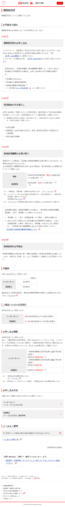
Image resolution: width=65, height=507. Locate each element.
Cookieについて (7, 498)
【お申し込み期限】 (12, 56)
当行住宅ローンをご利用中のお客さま (12, 478)
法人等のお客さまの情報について (14, 493)
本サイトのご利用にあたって (11, 496)
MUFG (23, 3)
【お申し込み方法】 (34, 59)
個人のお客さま (12, 476)
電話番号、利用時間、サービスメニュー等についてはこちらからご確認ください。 (33, 462)
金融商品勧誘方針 (8, 485)
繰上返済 (28, 478)
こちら (52, 191)
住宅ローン (33, 476)
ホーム (3, 476)
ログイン (60, 3)
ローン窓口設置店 (22, 88)
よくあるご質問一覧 (12, 439)
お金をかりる (23, 476)
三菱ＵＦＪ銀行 (39, 3)
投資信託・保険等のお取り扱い (12, 488)
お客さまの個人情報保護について (12, 491)
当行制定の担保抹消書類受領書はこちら (23, 229)
